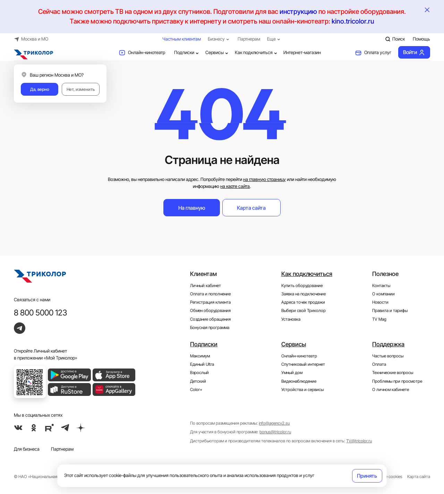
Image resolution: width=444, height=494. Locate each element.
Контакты (381, 285)
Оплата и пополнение (210, 294)
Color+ (196, 389)
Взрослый (199, 372)
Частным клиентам (181, 39)
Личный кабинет (205, 285)
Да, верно (39, 89)
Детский (198, 381)
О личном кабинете (390, 389)
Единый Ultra (202, 364)
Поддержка (388, 344)
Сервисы (217, 52)
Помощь (421, 39)
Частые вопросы (387, 356)
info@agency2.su (274, 423)
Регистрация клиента (210, 302)
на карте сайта (235, 186)
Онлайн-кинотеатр (142, 52)
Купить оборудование (302, 285)
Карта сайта (251, 208)
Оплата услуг (373, 52)
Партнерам (249, 39)
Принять (367, 476)
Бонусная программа (209, 327)
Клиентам (203, 273)
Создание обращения (210, 319)
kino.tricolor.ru (353, 21)
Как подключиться (257, 52)
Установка (290, 319)
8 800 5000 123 (40, 312)
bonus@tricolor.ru (275, 432)
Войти (414, 52)
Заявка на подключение (303, 294)
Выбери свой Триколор (303, 310)
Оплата (379, 364)
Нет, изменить (81, 89)
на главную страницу (264, 179)
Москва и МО (31, 39)
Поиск (395, 39)
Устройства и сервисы (302, 389)
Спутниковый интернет (303, 364)
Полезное (385, 273)
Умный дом (291, 372)
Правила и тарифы (390, 310)
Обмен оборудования (210, 310)
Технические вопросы (392, 372)
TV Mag (379, 319)
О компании (383, 294)
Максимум (200, 356)
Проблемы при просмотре (397, 381)
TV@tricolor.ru (359, 441)
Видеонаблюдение (298, 381)
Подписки (187, 52)
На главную (191, 208)
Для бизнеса (27, 449)
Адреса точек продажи (303, 302)
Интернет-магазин (302, 52)
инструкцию (298, 12)
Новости (380, 302)
